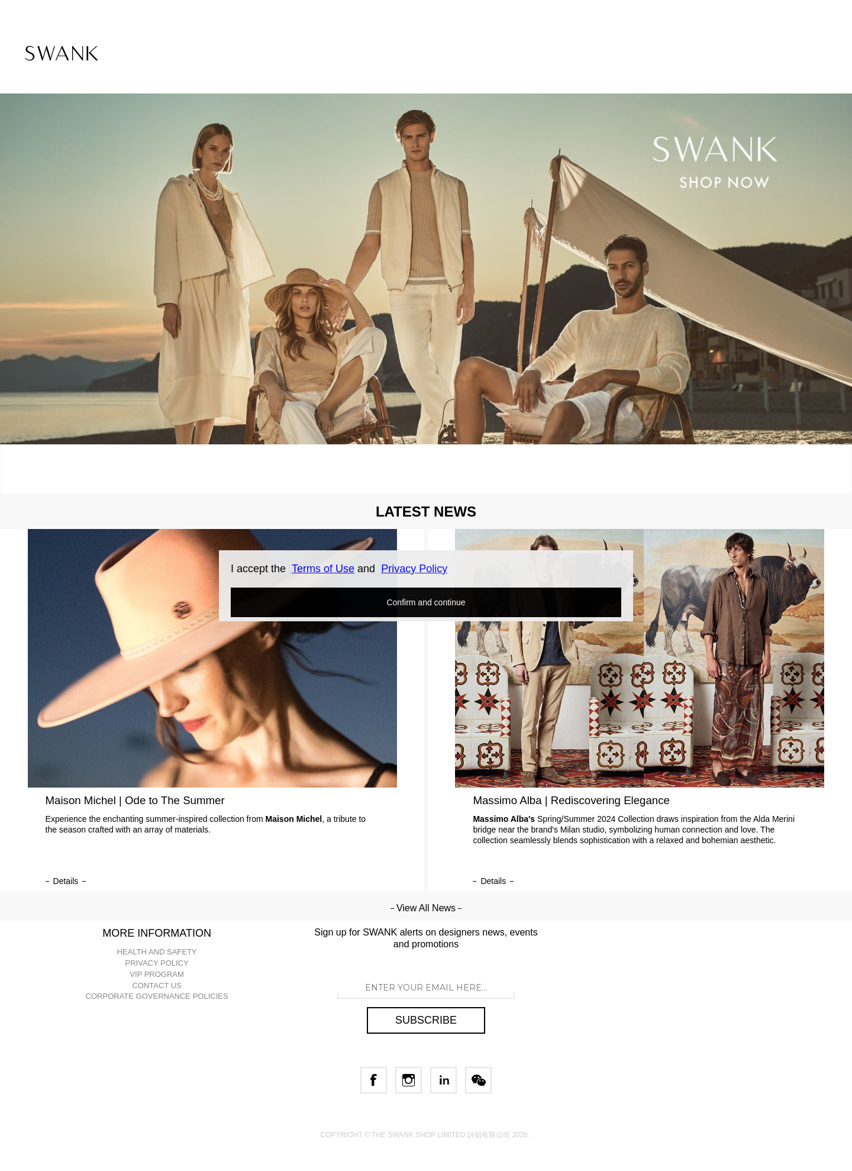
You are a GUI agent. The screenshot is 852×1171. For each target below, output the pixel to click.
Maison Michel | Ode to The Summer (135, 800)
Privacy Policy (414, 569)
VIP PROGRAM (157, 974)
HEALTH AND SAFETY (157, 951)
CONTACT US (156, 985)
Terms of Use (323, 569)
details (66, 881)
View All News (426, 908)
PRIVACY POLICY (157, 963)
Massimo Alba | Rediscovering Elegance (571, 800)
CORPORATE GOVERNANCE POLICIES (157, 996)
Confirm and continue (425, 602)
